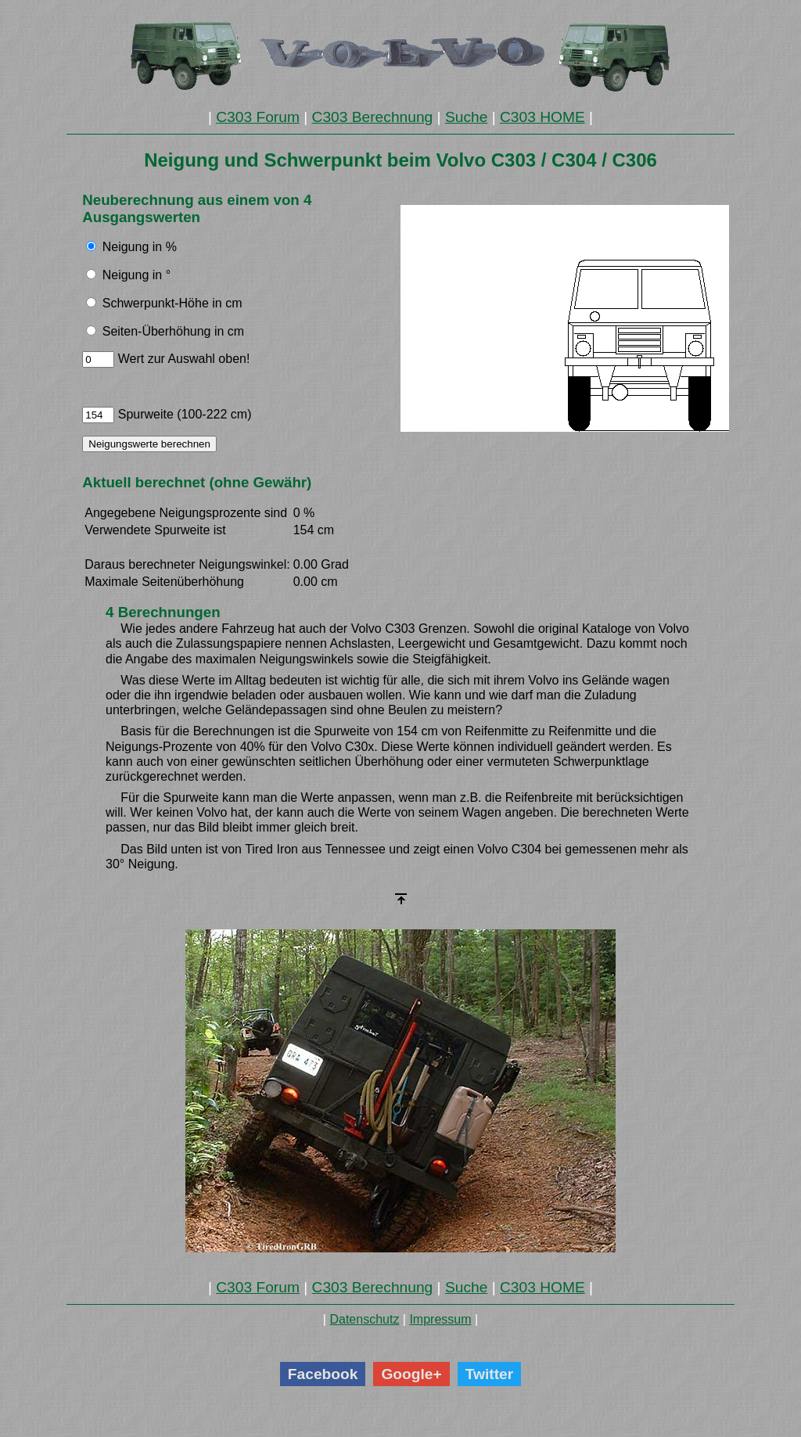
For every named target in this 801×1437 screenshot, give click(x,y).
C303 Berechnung (372, 117)
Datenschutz (364, 1319)
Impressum (440, 1319)
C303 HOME (542, 117)
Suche (466, 117)
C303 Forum (258, 117)
